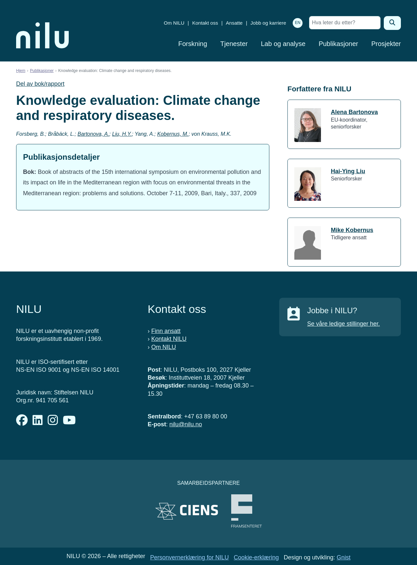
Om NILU (174, 23)
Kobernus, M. (172, 134)
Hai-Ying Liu (348, 171)
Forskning (192, 43)
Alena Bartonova (354, 112)
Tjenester (234, 43)
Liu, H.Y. (122, 134)
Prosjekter (386, 43)
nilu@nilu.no (185, 424)
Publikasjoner (338, 43)
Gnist (344, 557)
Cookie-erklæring (256, 557)
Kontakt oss (205, 23)
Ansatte (234, 23)
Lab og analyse (283, 43)
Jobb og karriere (268, 23)
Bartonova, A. (93, 134)
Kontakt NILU (168, 339)
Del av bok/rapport (40, 84)
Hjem (20, 70)
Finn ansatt (166, 331)
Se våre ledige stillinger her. (343, 323)
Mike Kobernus (352, 230)
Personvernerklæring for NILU (189, 557)
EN (298, 22)
